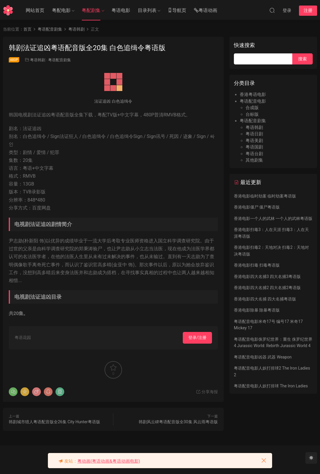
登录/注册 (197, 337)
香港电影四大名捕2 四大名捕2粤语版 (267, 287)
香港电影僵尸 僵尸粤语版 (257, 207)
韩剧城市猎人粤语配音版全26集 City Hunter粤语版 (54, 421)
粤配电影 (61, 10)
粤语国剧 (254, 147)
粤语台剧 (254, 153)
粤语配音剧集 (59, 60)
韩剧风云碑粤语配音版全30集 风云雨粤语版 (178, 421)
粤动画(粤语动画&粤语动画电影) (108, 461)
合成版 (252, 107)
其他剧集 (254, 160)
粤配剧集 (91, 10)
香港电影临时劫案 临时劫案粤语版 (265, 196)
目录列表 (147, 10)
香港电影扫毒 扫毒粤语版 (257, 265)
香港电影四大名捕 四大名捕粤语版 (265, 299)
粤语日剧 (254, 134)
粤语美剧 (254, 140)
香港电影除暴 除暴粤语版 (257, 310)
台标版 (252, 114)
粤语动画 (205, 11)
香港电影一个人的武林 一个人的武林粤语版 (273, 218)
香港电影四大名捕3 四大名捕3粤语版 (267, 276)
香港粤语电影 (253, 94)
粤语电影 (121, 10)
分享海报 (207, 391)
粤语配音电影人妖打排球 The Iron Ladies (271, 386)
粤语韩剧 (37, 60)
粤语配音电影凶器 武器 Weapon (263, 357)
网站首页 (35, 10)
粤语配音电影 (253, 101)
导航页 (177, 11)
